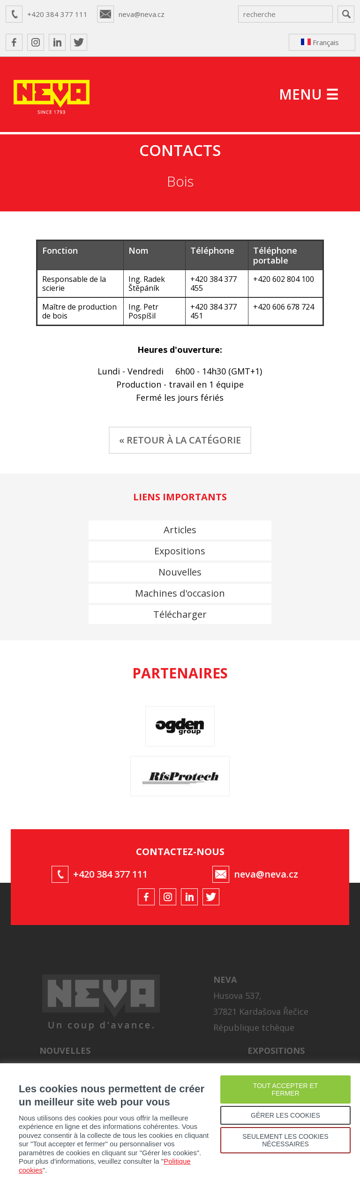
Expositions (179, 551)
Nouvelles (180, 572)
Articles (180, 529)
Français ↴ (320, 44)
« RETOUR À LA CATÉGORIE (180, 440)
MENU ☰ (308, 94)
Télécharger (180, 614)
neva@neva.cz (142, 14)
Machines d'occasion (180, 593)
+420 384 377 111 (57, 14)
